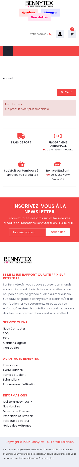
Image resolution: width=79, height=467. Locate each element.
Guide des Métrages (17, 426)
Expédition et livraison (18, 416)
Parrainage (10, 365)
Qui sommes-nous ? (17, 402)
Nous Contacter (14, 329)
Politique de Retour (16, 421)
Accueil (8, 78)
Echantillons (11, 380)
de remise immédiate (58, 149)
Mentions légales (14, 343)
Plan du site (11, 348)
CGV (6, 338)
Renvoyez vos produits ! (21, 175)
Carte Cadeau (13, 370)
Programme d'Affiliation (19, 384)
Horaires (28, 13)
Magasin (50, 13)
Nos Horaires (11, 406)
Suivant (66, 92)
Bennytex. (38, 442)
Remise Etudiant (14, 375)
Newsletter (39, 17)
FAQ (6, 333)
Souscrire (58, 232)
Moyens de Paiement (18, 411)
